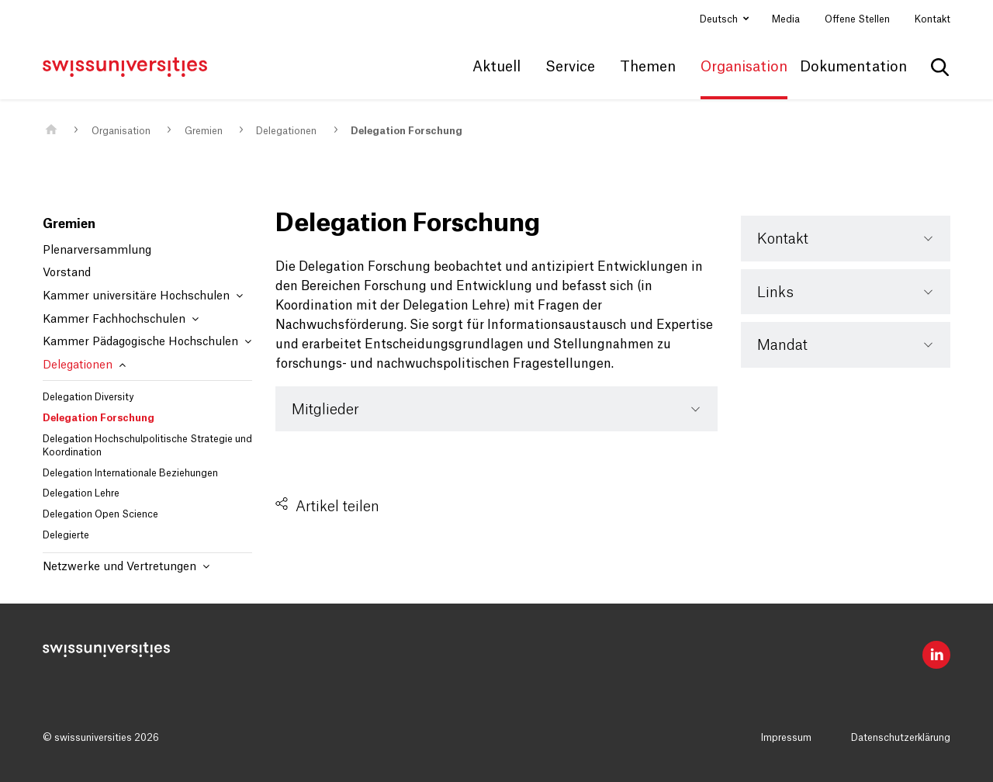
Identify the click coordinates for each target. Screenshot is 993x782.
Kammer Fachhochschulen (121, 319)
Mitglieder (325, 410)
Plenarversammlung (97, 250)
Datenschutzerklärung (900, 737)
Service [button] (570, 67)
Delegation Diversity (88, 397)
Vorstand (67, 273)
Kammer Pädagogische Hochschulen (147, 342)
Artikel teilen (337, 507)
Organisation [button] (744, 67)
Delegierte (66, 535)
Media (786, 19)
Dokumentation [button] (853, 67)
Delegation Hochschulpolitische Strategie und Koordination (147, 445)
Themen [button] (648, 67)
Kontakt (932, 19)
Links (775, 292)
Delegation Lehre (81, 493)
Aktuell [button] (496, 67)
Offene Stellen (857, 19)
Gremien (204, 131)
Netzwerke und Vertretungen (126, 567)
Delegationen (286, 131)
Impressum (786, 737)
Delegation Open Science (100, 514)
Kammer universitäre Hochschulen (143, 296)
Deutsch (720, 19)
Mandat (782, 345)
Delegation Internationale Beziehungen (130, 473)
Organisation (121, 131)
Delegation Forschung (406, 131)
